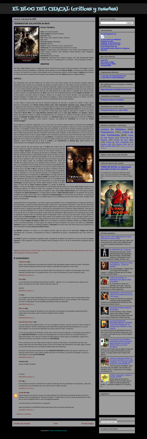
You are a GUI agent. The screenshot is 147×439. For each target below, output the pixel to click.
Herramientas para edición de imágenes (115, 48)
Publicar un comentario (24, 414)
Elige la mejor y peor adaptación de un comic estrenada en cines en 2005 (116, 237)
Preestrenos (107, 132)
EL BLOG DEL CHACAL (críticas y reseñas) (65, 9)
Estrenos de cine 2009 (66, 250)
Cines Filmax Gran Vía (109, 46)
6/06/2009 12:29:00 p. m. (27, 290)
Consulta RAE (106, 65)
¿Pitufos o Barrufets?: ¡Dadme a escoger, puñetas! (121, 376)
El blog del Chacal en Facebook (112, 100)
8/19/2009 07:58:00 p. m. (27, 410)
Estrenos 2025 (106, 144)
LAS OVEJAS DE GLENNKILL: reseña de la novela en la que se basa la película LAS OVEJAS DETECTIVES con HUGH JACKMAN (121, 343)
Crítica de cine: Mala (123, 140)
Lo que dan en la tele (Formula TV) (113, 76)
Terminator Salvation (31, 253)
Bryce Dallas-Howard (24, 250)
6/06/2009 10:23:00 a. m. (27, 275)
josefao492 (22, 392)
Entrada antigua (87, 424)
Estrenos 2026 (121, 144)
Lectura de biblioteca (113, 129)
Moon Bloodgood (19, 253)
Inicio (56, 424)
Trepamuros (23, 262)
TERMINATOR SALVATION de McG (32, 23)
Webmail (104, 50)
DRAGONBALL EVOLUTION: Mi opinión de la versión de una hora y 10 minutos (121, 294)
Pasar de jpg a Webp (108, 64)
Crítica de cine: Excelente (117, 142)
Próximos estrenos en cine (110, 45)
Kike (20, 381)
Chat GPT (104, 60)
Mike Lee (22, 308)
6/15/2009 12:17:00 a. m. (27, 388)
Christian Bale (35, 250)
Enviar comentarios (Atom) (58, 430)
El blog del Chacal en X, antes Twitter (114, 110)
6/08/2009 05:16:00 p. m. (27, 357)
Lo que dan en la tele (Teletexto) (112, 77)
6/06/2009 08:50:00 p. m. (27, 304)
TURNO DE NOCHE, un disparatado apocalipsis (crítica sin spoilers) (116, 168)
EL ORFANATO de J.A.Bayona (120, 250)
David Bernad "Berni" (26, 322)
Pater (20, 279)
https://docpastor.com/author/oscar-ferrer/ (116, 89)
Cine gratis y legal (107, 62)
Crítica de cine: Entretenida (49, 250)
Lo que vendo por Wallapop (111, 39)
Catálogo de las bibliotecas (111, 43)
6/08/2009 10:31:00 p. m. (27, 377)
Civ (20, 295)
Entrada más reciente (22, 424)
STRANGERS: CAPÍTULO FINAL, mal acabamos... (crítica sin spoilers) (121, 264)
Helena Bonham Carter (81, 250)
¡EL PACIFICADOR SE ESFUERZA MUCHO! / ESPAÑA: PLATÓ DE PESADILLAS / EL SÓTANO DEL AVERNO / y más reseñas (121, 324)
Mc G (91, 250)
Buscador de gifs (107, 41)
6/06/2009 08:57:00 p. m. (27, 318)
